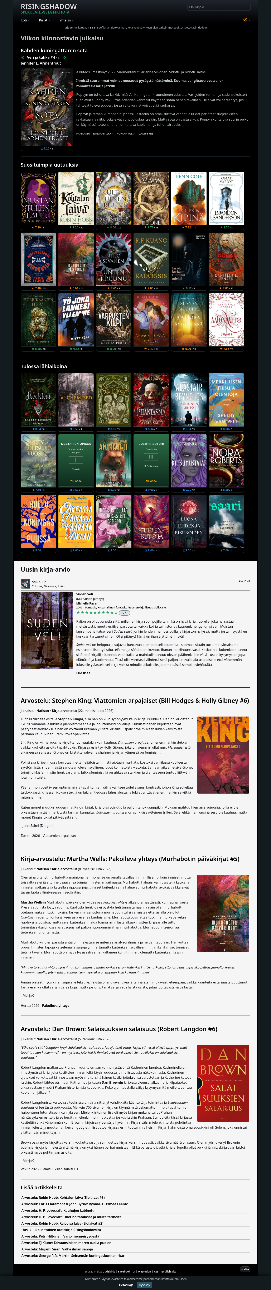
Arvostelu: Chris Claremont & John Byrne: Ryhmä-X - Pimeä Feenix (74, 1204)
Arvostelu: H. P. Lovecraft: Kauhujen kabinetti (58, 1210)
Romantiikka (103, 133)
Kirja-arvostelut (64, 710)
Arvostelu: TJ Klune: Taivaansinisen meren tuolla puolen (66, 1242)
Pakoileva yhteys (55, 1005)
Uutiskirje (108, 1271)
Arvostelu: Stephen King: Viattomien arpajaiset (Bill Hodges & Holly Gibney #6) (135, 700)
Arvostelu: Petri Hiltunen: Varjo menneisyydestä (60, 1236)
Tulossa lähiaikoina (44, 366)
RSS (156, 1271)
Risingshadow (49, 8)
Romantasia (126, 133)
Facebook (124, 1271)
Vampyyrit (147, 133)
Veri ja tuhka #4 (41, 57)
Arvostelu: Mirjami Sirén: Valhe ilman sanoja (57, 1249)
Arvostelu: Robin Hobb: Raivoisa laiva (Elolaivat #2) (62, 1223)
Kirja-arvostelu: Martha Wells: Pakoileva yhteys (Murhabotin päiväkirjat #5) (130, 859)
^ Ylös (245, 1269)
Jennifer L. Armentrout (41, 63)
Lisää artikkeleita (42, 1187)
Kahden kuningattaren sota (54, 50)
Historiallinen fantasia (112, 607)
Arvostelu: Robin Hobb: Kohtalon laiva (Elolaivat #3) (63, 1197)
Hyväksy (144, 1285)
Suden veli (84, 594)
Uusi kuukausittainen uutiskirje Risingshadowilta (61, 1230)
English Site (168, 1271)
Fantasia (83, 133)
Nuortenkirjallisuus (140, 607)
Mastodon (144, 1271)
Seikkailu (160, 607)
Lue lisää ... (85, 673)
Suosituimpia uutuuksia (50, 164)
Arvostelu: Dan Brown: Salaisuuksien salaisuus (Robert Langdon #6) (119, 1029)
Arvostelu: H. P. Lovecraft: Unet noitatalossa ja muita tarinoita (71, 1217)
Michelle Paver (87, 603)
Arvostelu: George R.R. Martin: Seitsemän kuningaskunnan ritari (73, 1255)
